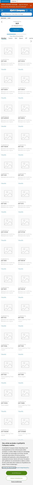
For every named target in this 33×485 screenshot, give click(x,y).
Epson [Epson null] (21, 38)
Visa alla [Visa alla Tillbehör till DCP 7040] (20, 383)
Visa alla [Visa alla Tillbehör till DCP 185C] (3, 212)
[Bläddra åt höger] (31, 41)
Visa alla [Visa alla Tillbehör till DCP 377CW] (20, 240)
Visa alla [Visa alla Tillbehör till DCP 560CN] (3, 98)
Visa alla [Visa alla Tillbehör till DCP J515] (3, 326)
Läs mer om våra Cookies (9, 467)
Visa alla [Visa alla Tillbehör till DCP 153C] (3, 183)
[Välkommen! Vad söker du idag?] (17, 14)
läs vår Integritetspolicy (22, 467)
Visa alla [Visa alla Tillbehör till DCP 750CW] (3, 155)
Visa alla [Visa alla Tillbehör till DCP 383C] (3, 269)
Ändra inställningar (16, 481)
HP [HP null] (26, 38)
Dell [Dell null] (16, 38)
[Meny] (2, 10)
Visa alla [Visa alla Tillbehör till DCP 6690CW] (3, 126)
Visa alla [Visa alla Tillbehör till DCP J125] (20, 155)
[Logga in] (27, 10)
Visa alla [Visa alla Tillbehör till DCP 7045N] (3, 411)
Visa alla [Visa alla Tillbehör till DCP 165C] (3, 69)
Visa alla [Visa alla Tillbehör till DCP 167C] (20, 183)
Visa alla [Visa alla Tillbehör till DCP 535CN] (20, 69)
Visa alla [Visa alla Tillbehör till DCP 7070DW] (20, 440)
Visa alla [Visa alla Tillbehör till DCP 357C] (20, 212)
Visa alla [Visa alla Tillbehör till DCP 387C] (3, 297)
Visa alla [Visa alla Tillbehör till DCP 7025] (3, 383)
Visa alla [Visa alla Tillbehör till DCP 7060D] (20, 411)
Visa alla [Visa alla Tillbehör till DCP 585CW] (20, 297)
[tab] (5, 1)
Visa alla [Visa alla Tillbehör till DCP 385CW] (20, 269)
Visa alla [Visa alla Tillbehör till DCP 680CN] (20, 126)
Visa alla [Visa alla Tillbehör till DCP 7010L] (3, 354)
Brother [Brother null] (3, 38)
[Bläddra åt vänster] (2, 41)
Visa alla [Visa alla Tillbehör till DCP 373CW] (3, 240)
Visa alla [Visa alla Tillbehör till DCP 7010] (20, 326)
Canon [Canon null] (11, 38)
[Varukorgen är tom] (31, 10)
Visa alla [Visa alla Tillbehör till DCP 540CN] (20, 98)
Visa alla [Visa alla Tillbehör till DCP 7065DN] (3, 440)
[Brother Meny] (7, 18)
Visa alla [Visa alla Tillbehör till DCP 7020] (20, 354)
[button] (22, 26)
